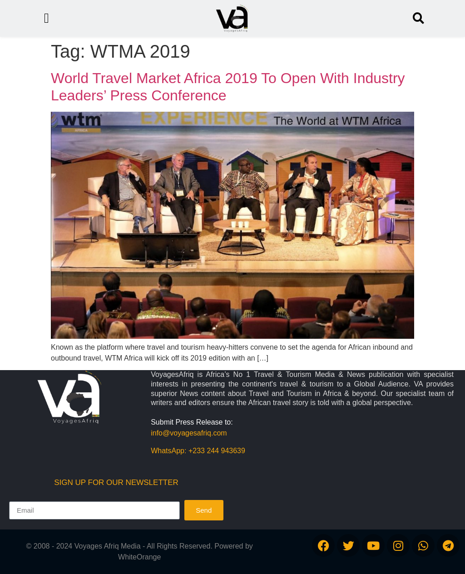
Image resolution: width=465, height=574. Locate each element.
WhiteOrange (139, 557)
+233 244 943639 (216, 451)
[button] (418, 18)
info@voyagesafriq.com (189, 433)
